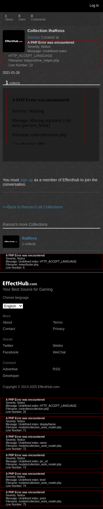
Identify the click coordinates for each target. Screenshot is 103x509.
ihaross (33, 37)
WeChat (59, 352)
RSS (56, 369)
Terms (58, 322)
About (7, 322)
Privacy (59, 329)
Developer (11, 376)
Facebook (10, 352)
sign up (26, 180)
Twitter (8, 345)
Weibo (58, 345)
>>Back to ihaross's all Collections (33, 207)
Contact (9, 329)
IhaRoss (29, 238)
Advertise (10, 369)
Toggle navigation (6, 5)
